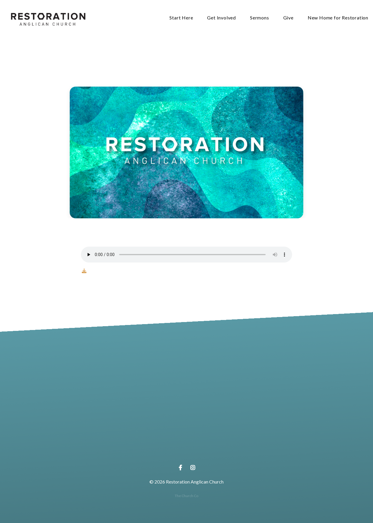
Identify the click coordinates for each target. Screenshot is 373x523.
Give (288, 17)
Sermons (259, 17)
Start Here (181, 17)
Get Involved (221, 17)
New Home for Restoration (338, 17)
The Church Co (186, 496)
